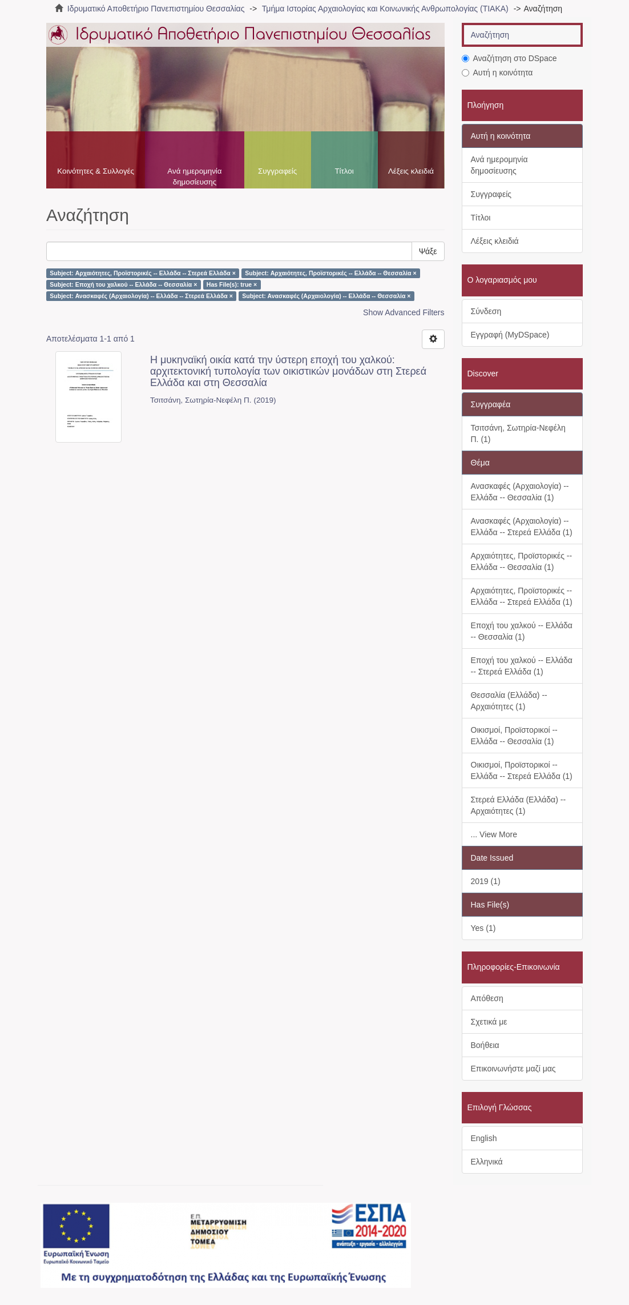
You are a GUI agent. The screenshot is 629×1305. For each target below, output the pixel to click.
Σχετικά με (489, 1021)
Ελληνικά (487, 1161)
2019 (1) (486, 881)
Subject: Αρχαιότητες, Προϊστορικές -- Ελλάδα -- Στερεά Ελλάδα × (143, 273)
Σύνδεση (486, 311)
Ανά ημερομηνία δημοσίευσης (194, 176)
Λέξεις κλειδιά (411, 171)
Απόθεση (487, 998)
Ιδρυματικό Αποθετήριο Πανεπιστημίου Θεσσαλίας (156, 8)
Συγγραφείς (277, 171)
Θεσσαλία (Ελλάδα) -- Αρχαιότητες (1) (509, 700)
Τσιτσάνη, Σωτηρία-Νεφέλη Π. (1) (518, 433)
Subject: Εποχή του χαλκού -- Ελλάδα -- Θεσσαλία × (123, 284)
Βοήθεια (485, 1045)
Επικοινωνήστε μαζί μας (513, 1068)
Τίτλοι (343, 171)
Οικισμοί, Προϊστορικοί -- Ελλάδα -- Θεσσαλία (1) (514, 735)
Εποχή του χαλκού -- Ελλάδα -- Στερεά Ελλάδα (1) (521, 666)
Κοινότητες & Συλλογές (95, 171)
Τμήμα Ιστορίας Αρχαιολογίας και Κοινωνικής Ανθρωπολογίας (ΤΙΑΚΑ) (385, 8)
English (484, 1138)
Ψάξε (428, 251)
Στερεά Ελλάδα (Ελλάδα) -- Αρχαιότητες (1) (518, 805)
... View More (494, 834)
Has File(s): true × (232, 284)
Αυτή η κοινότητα (497, 72)
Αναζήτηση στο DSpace (509, 58)
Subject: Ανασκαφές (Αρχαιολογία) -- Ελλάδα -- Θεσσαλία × (326, 295)
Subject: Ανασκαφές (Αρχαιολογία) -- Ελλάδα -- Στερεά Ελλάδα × (141, 295)
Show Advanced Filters (403, 312)
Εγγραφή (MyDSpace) (510, 334)
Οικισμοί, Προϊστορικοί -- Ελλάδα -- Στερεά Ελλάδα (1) (521, 770)
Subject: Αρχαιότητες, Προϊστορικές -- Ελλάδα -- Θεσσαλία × (330, 273)
